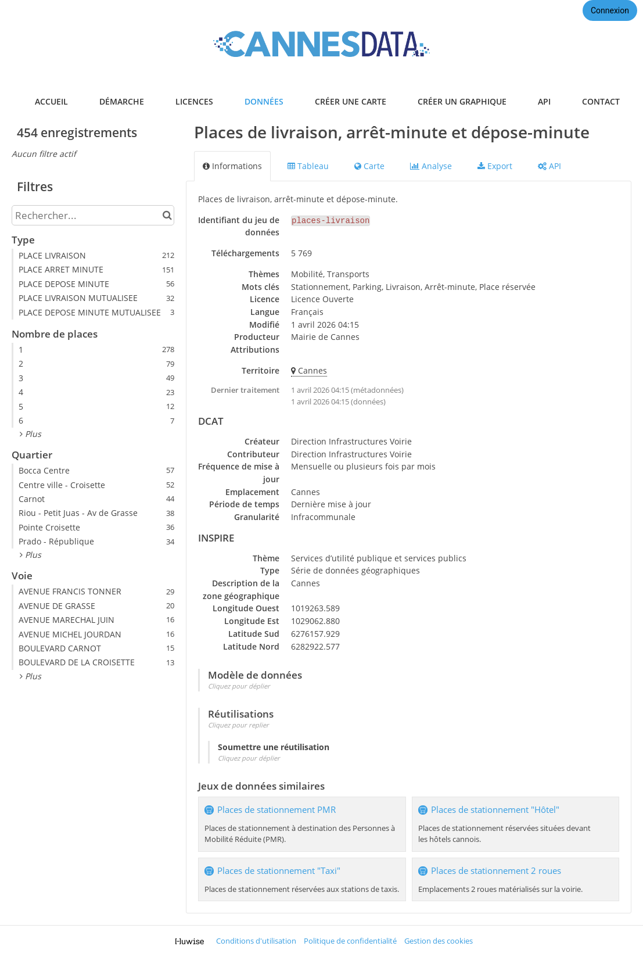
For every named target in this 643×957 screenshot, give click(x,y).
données (264, 101)
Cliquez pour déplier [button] (239, 686)
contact (601, 101)
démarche (121, 101)
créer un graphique (462, 101)
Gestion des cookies (438, 941)
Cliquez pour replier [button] (238, 725)
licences (194, 101)
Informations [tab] (232, 165)
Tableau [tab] (308, 165)
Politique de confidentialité (350, 941)
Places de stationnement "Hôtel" (495, 810)
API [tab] (549, 165)
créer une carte (350, 101)
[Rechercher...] (93, 215)
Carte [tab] (369, 165)
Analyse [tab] (431, 165)
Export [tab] (494, 165)
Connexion (610, 10)
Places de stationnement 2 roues (496, 871)
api (544, 101)
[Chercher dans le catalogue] (167, 215)
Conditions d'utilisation (256, 941)
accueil (51, 101)
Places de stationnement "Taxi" (278, 871)
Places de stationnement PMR (276, 810)
